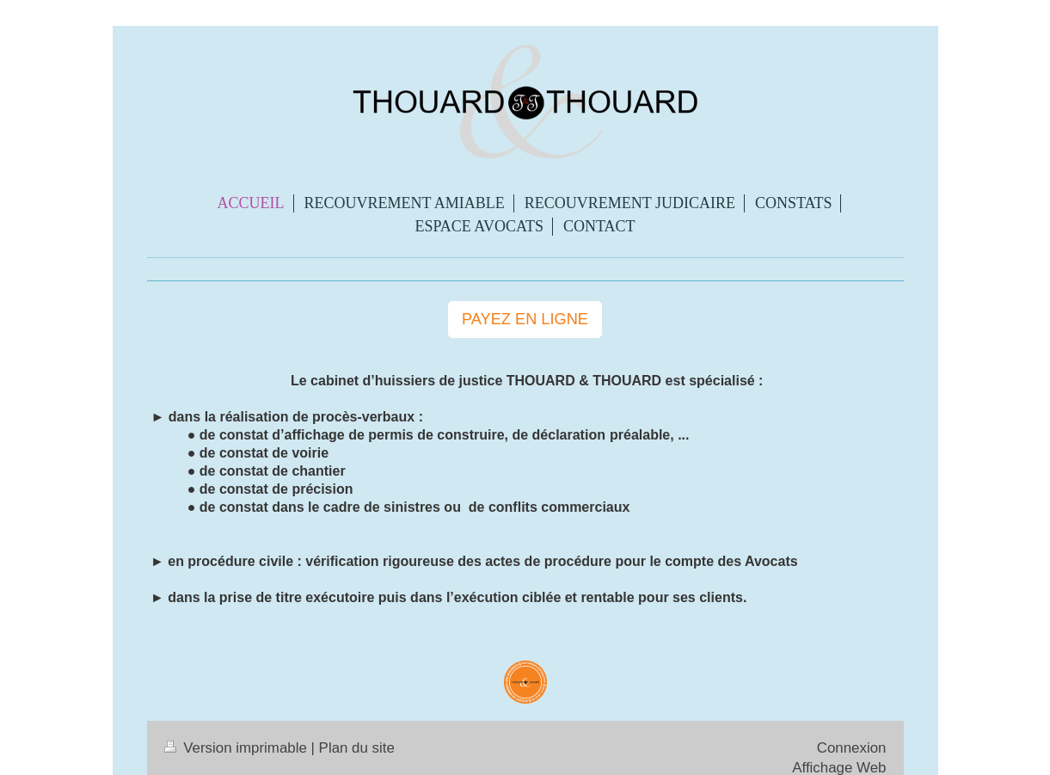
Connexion (852, 748)
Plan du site (357, 748)
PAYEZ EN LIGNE (525, 319)
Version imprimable (237, 748)
